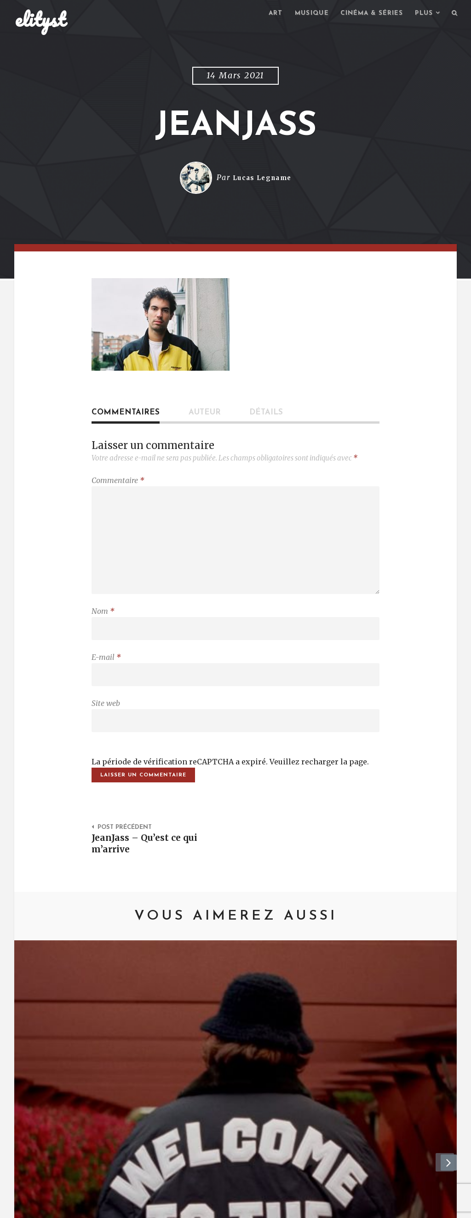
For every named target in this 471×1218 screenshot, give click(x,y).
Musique (302, 14)
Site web (106, 717)
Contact (91, 1206)
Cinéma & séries (366, 14)
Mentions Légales (150, 1206)
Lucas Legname (262, 179)
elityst (40, 20)
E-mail (106, 668)
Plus (422, 14)
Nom (103, 620)
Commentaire (118, 481)
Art (264, 14)
